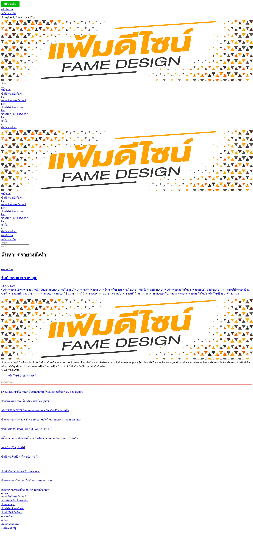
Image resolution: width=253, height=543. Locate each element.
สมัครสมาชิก (8, 13)
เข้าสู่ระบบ (7, 9)
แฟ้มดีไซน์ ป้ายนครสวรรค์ (22, 375)
